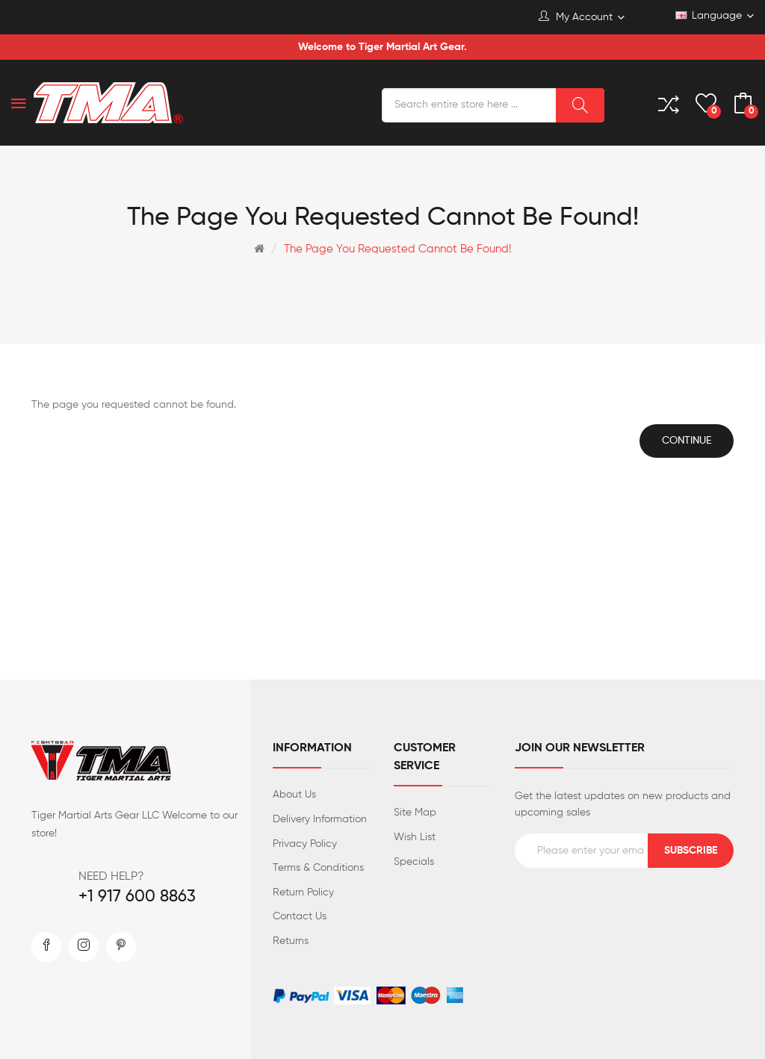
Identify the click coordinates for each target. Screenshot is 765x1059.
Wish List (415, 837)
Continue (686, 440)
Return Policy (303, 892)
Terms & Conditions (318, 868)
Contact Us (299, 916)
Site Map (415, 812)
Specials (414, 862)
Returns (291, 941)
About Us (294, 794)
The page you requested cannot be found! (397, 249)
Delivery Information (320, 819)
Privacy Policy (305, 844)
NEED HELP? (111, 877)
